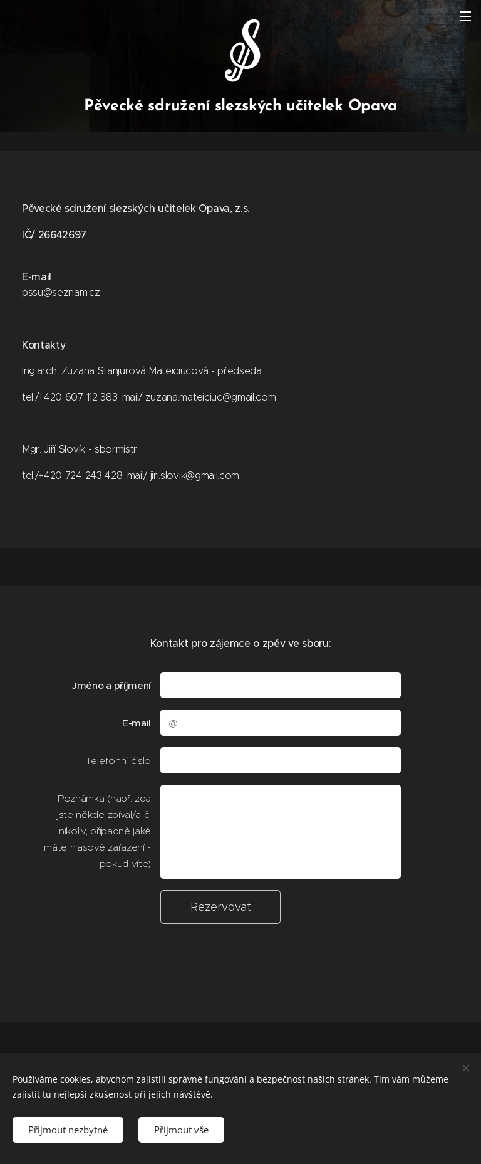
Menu (465, 16)
